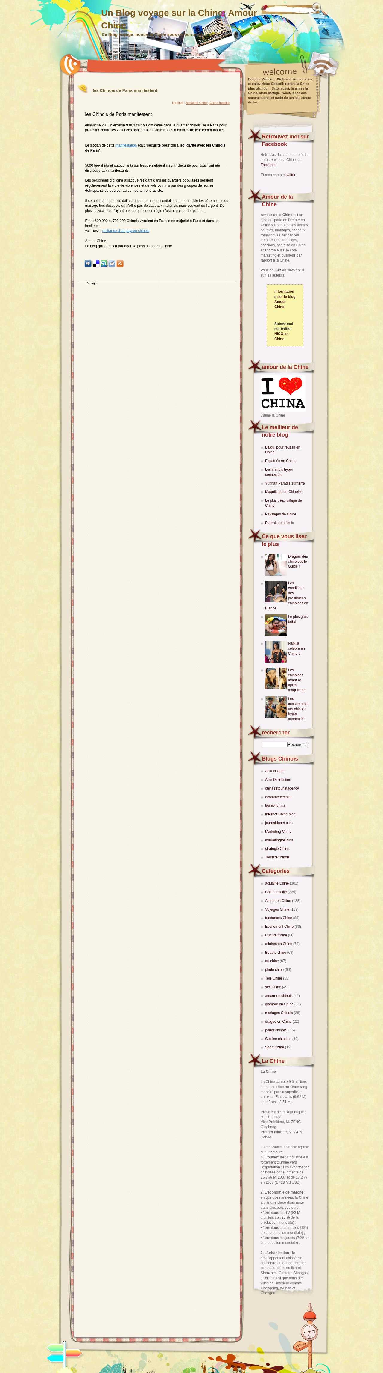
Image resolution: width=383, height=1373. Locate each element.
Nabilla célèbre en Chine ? (296, 648)
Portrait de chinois (279, 523)
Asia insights (275, 771)
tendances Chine (279, 918)
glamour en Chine (279, 1004)
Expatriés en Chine (280, 461)
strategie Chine (277, 849)
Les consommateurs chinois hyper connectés (298, 709)
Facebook (268, 165)
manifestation (126, 145)
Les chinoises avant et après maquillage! (297, 680)
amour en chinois (279, 996)
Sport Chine (275, 1047)
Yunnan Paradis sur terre (285, 483)
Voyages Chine (277, 909)
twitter (290, 175)
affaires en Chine (279, 944)
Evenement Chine (280, 926)
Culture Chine (276, 935)
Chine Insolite (276, 892)
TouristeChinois (277, 857)
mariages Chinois (279, 1013)
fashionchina (275, 805)
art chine (272, 961)
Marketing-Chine (278, 831)
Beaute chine (276, 952)
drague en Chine (279, 1021)
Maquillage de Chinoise (284, 492)
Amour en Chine (278, 901)
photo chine (275, 970)
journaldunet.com (279, 823)
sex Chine (273, 987)
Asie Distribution (278, 780)
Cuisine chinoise (278, 1039)
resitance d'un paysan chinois (125, 231)
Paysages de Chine (280, 514)
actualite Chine (277, 883)
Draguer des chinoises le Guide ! (298, 561)
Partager (91, 283)
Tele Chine (274, 978)
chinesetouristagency (282, 788)
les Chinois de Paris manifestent (125, 90)
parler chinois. (276, 1030)
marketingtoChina (279, 840)
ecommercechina (278, 797)
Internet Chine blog (280, 814)
